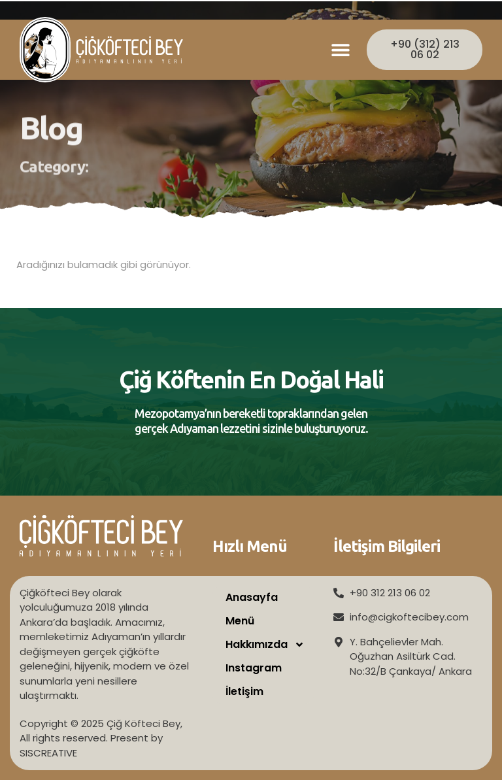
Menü (240, 620)
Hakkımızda (265, 644)
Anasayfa (252, 597)
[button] (341, 50)
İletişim (244, 691)
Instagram (254, 667)
